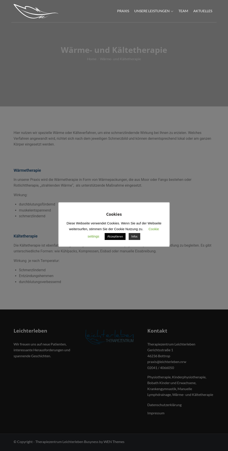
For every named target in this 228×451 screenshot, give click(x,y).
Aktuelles (202, 11)
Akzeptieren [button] (115, 236)
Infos (134, 236)
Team (183, 11)
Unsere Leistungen (153, 11)
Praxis (123, 11)
